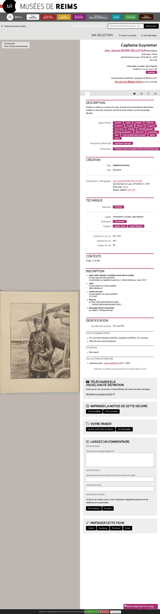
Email (127, 528)
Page (33, 17)
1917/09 (131, 190)
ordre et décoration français (134, 135)
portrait (118, 123)
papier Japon (120, 226)
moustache (152, 132)
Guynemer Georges (123, 143)
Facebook (103, 528)
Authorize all (91, 612)
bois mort (139, 132)
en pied (130, 126)
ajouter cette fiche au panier (100, 429)
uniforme (150, 123)
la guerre (118, 126)
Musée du (98, 17)
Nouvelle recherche (88, 26)
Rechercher (151, 26)
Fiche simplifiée (94, 411)
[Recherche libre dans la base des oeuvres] (126, 26)
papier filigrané (136, 226)
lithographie (120, 221)
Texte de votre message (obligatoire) (100, 451)
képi (116, 135)
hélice (117, 138)
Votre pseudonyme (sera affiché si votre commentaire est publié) (110, 475)
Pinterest (116, 528)
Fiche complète (111, 411)
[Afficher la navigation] (10, 17)
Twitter (91, 528)
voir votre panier (149, 35)
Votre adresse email (93, 485)
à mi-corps (119, 129)
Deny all (105, 612)
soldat (127, 123)
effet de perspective (123, 132)
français (131, 129)
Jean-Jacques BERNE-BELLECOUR (127, 181)
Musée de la (79, 17)
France (125, 187)
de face (140, 126)
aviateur (138, 123)
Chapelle (116, 17)
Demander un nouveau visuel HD (99, 394)
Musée (63, 17)
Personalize (116, 612)
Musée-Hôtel (130, 17)
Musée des (48, 17)
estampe (151, 72)
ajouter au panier (128, 35)
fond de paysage (146, 129)
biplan (152, 135)
